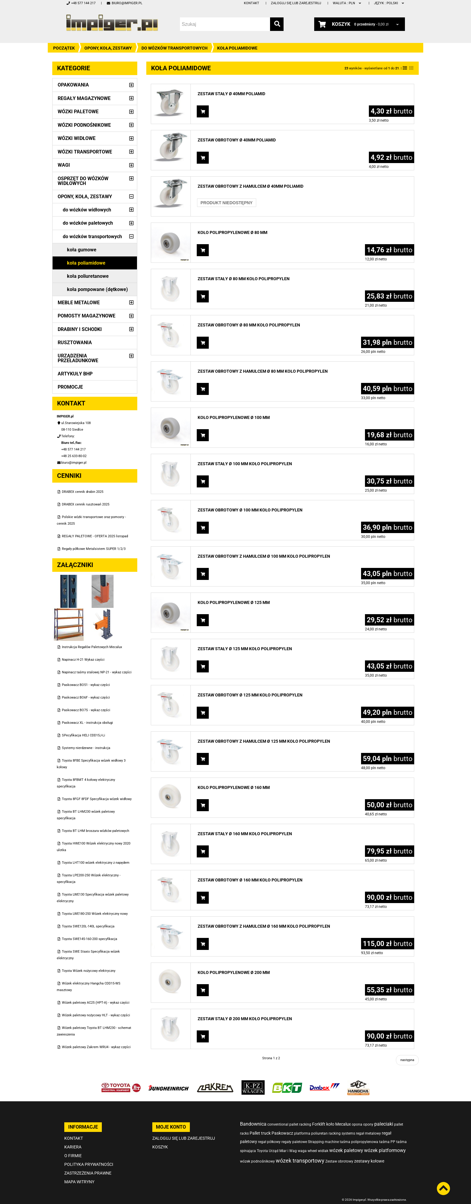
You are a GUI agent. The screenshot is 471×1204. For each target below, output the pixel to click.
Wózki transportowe (85, 152)
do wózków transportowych (174, 48)
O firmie (73, 1147)
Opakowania (73, 85)
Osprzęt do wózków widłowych (83, 181)
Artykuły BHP (75, 374)
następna (407, 1060)
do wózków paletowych (88, 223)
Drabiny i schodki (80, 329)
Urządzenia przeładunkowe (78, 358)
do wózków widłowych (87, 210)
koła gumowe (81, 250)
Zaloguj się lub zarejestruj (296, 3)
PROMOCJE (70, 387)
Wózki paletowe (78, 111)
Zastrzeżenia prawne (87, 1164)
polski (389, 3)
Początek (64, 48)
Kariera (72, 1138)
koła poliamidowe (86, 263)
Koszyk (160, 1138)
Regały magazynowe (84, 98)
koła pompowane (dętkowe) (97, 289)
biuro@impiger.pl (124, 3)
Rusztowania (75, 342)
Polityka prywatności (88, 1156)
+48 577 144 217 (81, 3)
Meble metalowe (79, 302)
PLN (347, 3)
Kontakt (251, 3)
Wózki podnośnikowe (84, 125)
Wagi (64, 165)
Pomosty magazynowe (86, 316)
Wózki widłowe (77, 138)
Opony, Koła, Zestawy (108, 48)
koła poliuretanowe (88, 276)
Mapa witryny (79, 1173)
